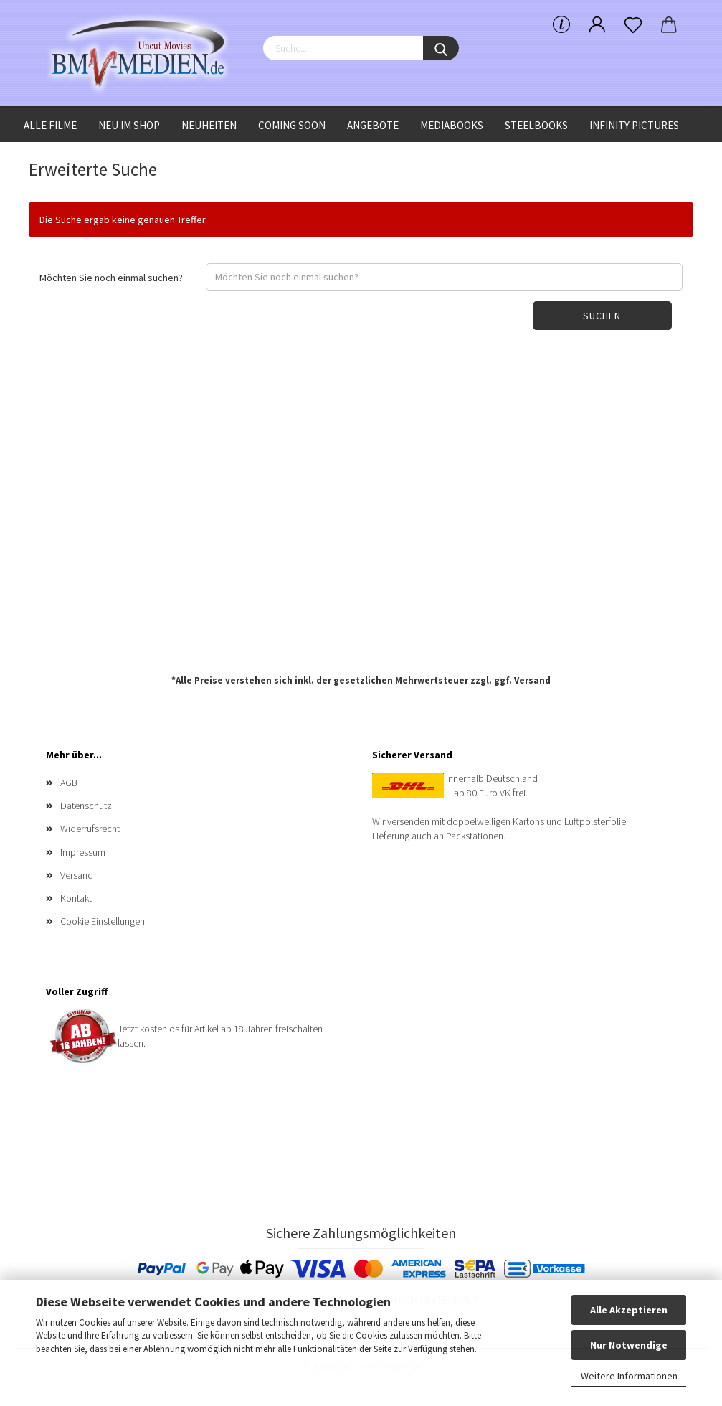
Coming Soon (292, 125)
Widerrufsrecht (90, 828)
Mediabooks (451, 125)
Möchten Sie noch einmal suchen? (111, 277)
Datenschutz (86, 805)
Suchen (602, 315)
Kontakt (76, 898)
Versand (532, 680)
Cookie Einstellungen (102, 921)
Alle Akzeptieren (629, 1309)
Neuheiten (209, 125)
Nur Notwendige (629, 1345)
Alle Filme (50, 125)
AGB (68, 782)
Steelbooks (536, 125)
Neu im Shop (129, 125)
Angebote (373, 125)
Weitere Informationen (629, 1375)
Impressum (82, 852)
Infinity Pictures (634, 125)
